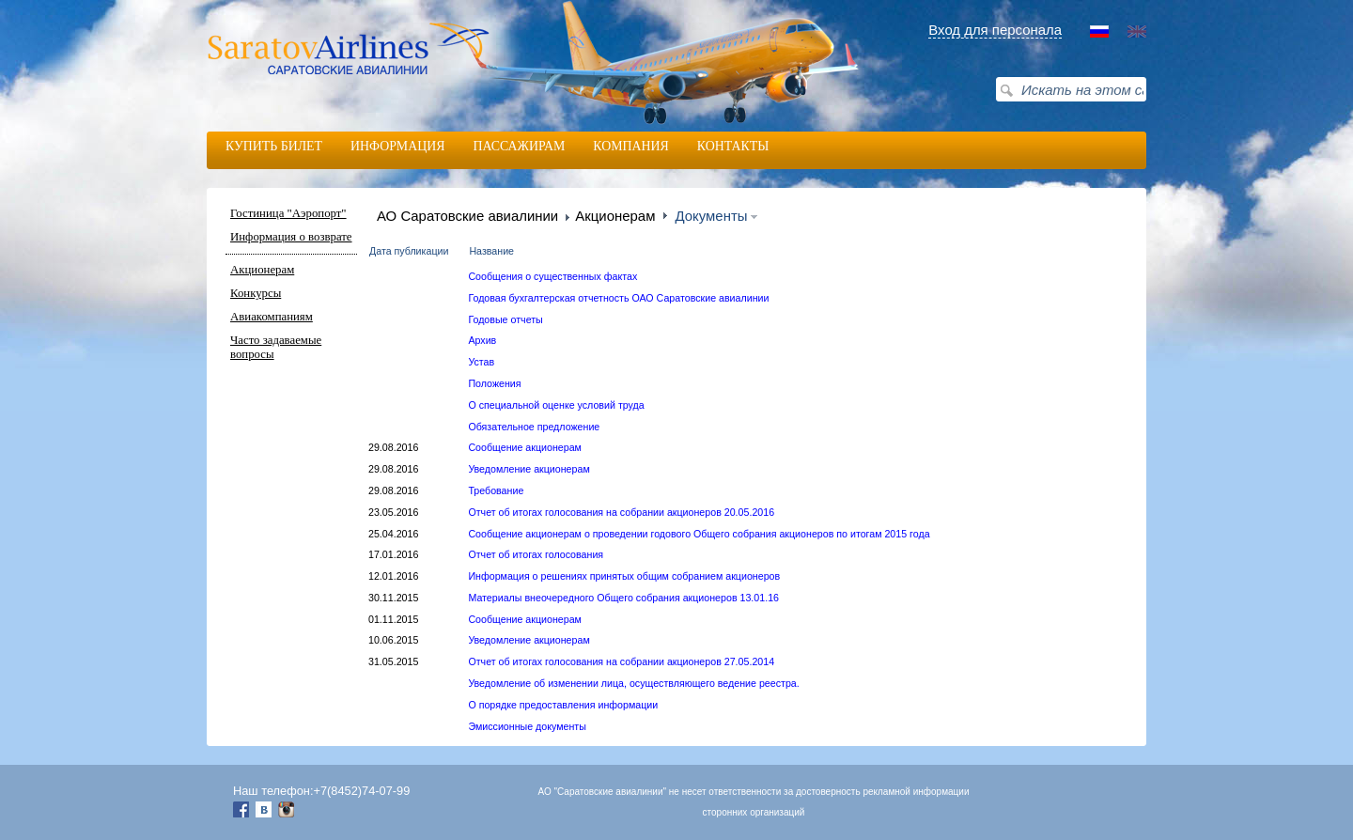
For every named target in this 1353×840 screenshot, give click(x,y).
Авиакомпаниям (271, 316)
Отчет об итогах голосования (535, 554)
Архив (482, 340)
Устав (481, 361)
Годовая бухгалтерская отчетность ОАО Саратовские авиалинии (618, 297)
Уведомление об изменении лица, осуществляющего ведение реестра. (633, 683)
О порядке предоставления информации (563, 704)
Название (491, 251)
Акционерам (262, 269)
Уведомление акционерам (528, 468)
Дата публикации (408, 251)
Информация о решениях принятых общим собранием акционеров (624, 576)
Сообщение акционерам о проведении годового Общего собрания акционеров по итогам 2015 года (698, 533)
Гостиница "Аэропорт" (288, 213)
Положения (494, 383)
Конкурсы (255, 293)
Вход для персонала (995, 30)
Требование (495, 490)
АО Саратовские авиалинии (467, 216)
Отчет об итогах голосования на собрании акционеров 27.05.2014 (621, 661)
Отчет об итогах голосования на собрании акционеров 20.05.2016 (621, 512)
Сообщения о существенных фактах (552, 276)
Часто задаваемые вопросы (275, 347)
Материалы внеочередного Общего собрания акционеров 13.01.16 (623, 597)
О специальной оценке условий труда (556, 405)
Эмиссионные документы (526, 726)
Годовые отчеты (505, 319)
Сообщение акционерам (525, 447)
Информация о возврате (291, 236)
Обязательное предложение (533, 426)
